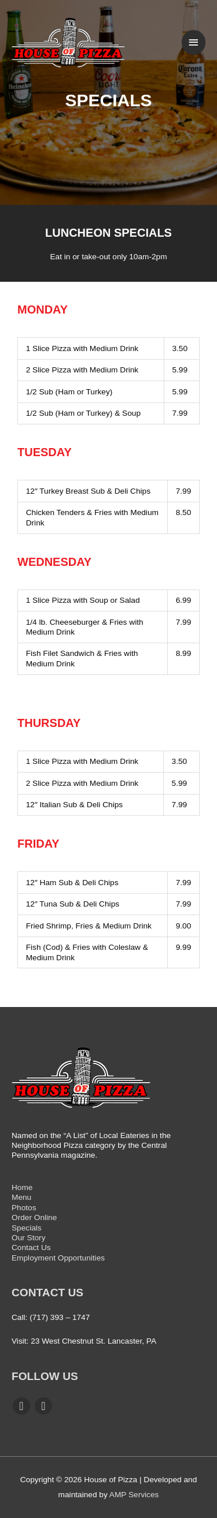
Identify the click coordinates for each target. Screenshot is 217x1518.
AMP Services (134, 1494)
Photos (24, 1207)
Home (22, 1187)
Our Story (29, 1237)
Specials (27, 1228)
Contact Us (31, 1247)
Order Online (34, 1217)
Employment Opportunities (58, 1258)
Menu (21, 1197)
